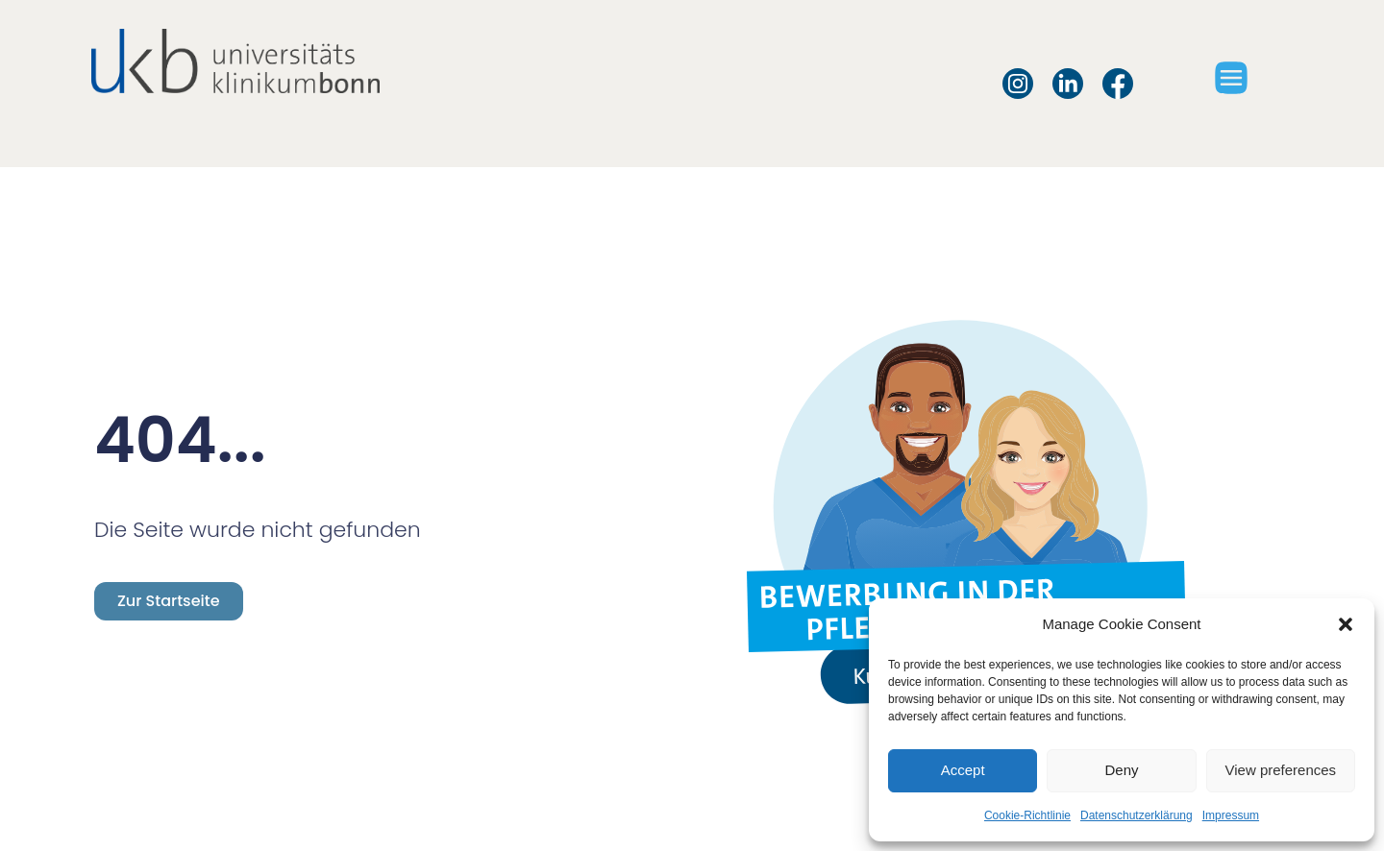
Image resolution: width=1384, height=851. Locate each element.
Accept (963, 770)
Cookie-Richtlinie (1027, 815)
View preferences (1281, 770)
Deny (1121, 770)
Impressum (1230, 815)
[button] (1345, 624)
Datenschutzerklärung (1136, 815)
